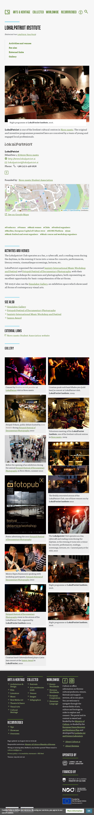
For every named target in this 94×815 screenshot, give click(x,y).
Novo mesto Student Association (36, 180)
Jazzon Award (14, 318)
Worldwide (52, 12)
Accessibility (81, 12)
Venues (22, 227)
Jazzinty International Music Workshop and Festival (34, 314)
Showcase (14, 730)
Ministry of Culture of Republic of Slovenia (40, 744)
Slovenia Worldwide (54, 691)
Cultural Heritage (14, 711)
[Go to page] (86, 12)
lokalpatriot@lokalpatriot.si (23, 162)
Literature (14, 693)
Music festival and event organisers (22, 234)
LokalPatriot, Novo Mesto (26, 34)
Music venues (35, 227)
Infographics (35, 700)
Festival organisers (61, 227)
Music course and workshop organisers (59, 234)
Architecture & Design (16, 685)
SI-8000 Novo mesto (28, 155)
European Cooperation (54, 696)
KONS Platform (55, 231)
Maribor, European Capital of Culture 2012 (25, 231)
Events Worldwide (54, 685)
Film (12, 690)
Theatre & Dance (17, 703)
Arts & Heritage (21, 12)
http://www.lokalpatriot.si (21, 158)
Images (33, 696)
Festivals (33, 684)
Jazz (68, 231)
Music (13, 696)
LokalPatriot (12, 129)
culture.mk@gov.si (14, 750)
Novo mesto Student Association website (28, 335)
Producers (11, 227)
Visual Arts (15, 706)
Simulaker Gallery (38, 284)
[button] (75, 811)
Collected (38, 12)
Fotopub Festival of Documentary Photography (46, 271)
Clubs (47, 227)
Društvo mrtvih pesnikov (25, 387)
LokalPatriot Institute (38, 122)
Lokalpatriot (58, 536)
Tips (12, 727)
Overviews (14, 733)
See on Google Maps (18, 214)
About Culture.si (72, 741)
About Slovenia (72, 746)
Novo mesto (67, 129)
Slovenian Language (53, 702)
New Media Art (16, 700)
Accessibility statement (27, 754)
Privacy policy (13, 754)
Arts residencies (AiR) (37, 688)
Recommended (69, 12)
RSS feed (41, 754)
